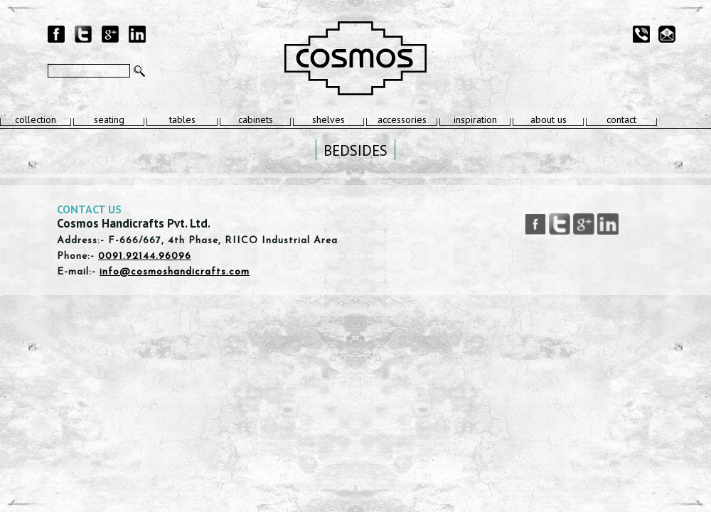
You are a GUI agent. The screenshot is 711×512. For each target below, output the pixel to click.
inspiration (475, 119)
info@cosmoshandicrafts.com (175, 272)
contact (621, 119)
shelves (328, 119)
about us (548, 119)
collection (35, 119)
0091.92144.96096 (144, 256)
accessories (402, 119)
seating (109, 119)
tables (182, 119)
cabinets (255, 119)
